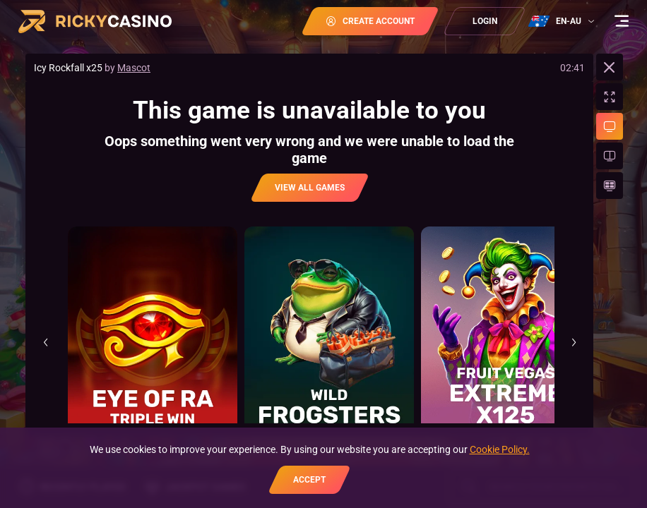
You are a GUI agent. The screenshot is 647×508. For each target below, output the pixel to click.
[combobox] (562, 21)
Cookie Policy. (500, 449)
